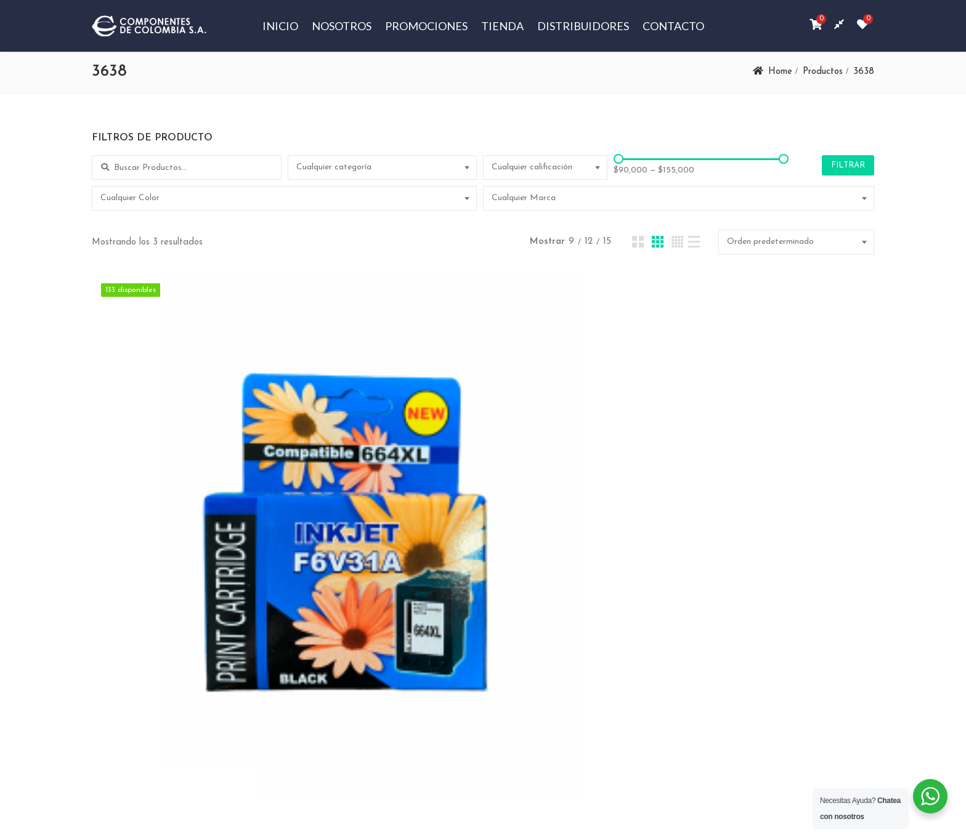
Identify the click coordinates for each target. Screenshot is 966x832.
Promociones (426, 26)
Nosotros (341, 26)
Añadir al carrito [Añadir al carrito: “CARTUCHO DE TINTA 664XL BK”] (225, 593)
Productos (822, 71)
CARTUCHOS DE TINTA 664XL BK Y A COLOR (747, 551)
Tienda (502, 26)
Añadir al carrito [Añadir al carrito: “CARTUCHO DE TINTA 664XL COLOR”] (490, 593)
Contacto (673, 26)
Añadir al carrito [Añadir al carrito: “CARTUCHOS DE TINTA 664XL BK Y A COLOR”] (755, 593)
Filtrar (848, 165)
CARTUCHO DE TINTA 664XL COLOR (481, 551)
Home (780, 71)
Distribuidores (583, 26)
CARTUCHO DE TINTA (217, 534)
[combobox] (382, 167)
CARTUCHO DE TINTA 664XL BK (216, 551)
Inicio (280, 26)
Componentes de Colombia (271, 777)
